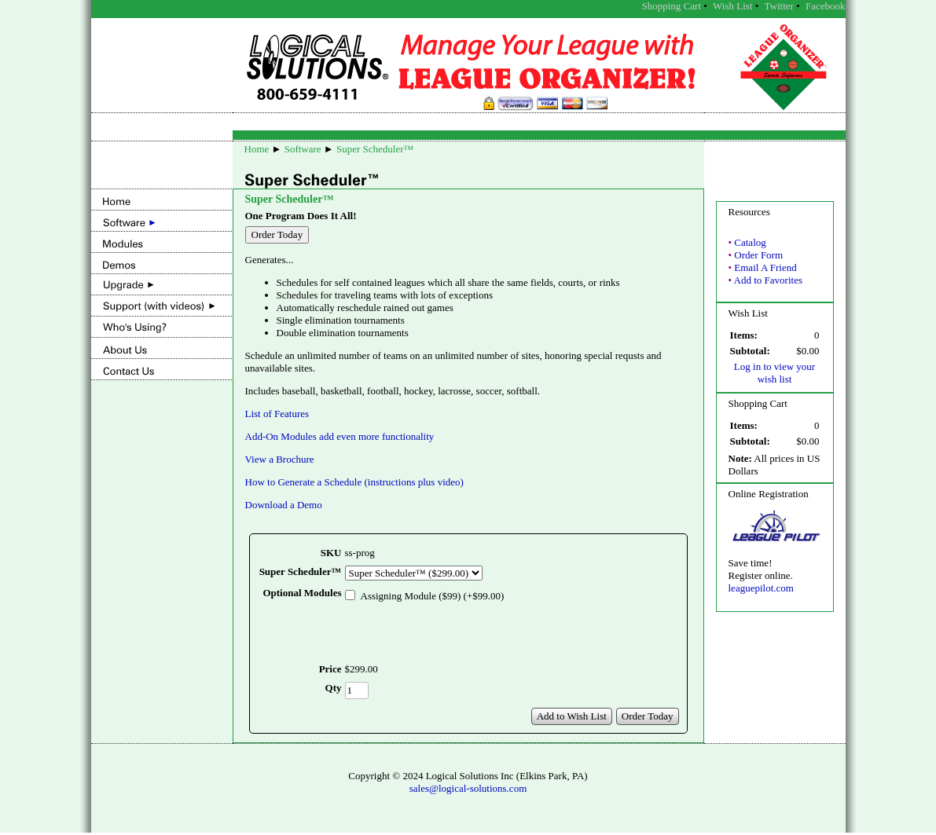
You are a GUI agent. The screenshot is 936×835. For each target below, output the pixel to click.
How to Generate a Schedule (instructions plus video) (354, 482)
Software (302, 149)
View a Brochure (279, 459)
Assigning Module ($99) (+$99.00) (433, 596)
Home (257, 149)
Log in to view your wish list (774, 373)
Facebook (826, 6)
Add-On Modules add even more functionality (340, 436)
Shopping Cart (671, 6)
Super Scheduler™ (374, 149)
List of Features (277, 413)
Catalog (749, 242)
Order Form (758, 255)
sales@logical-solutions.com (468, 791)
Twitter (779, 6)
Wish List (732, 6)
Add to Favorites (768, 280)
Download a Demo (283, 505)
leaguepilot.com (761, 588)
